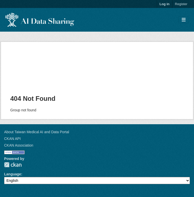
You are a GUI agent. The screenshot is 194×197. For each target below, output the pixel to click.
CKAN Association (18, 145)
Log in (165, 4)
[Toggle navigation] (183, 20)
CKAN (13, 164)
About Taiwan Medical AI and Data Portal (36, 132)
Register (181, 4)
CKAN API (12, 139)
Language (12, 174)
